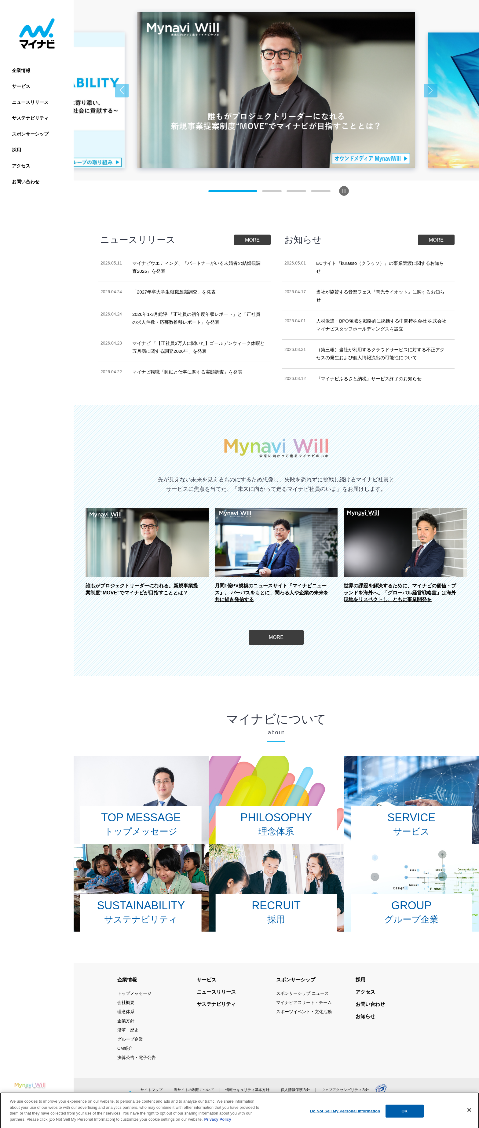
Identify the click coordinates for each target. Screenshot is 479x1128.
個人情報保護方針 (295, 1090)
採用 (16, 149)
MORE (252, 240)
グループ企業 (130, 1039)
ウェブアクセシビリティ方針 (345, 1090)
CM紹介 (125, 1048)
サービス (21, 86)
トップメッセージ (134, 993)
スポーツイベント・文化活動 (304, 1011)
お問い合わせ (25, 181)
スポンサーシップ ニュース (302, 993)
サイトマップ (152, 1090)
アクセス (21, 165)
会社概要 (125, 1002)
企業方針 (125, 1020)
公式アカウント (162, 1103)
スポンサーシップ (30, 134)
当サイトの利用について (194, 1090)
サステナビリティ (30, 118)
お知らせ (365, 1016)
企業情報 (21, 70)
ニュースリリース (30, 102)
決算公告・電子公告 (136, 1057)
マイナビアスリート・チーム (304, 1002)
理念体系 (125, 1011)
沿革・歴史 (128, 1030)
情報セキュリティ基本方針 (247, 1090)
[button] (122, 90)
